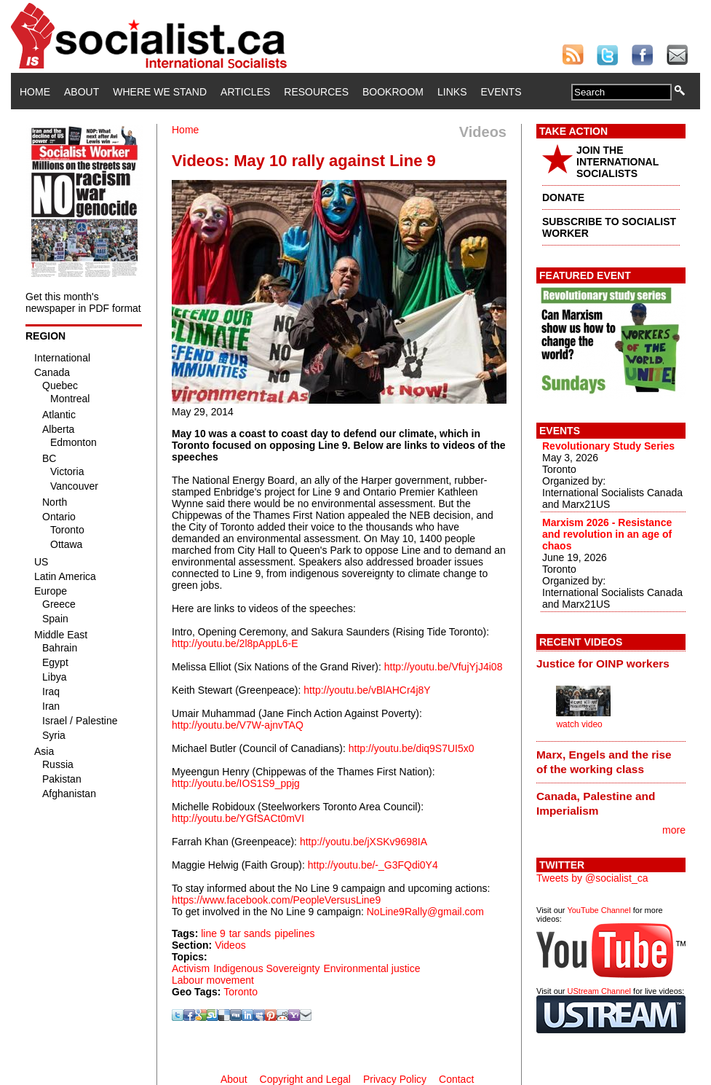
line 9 (213, 933)
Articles (245, 92)
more (674, 830)
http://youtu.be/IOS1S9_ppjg (236, 783)
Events (500, 92)
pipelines (294, 933)
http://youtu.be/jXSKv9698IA (363, 841)
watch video (579, 724)
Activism (191, 968)
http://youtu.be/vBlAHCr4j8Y (366, 690)
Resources (316, 92)
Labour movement (213, 980)
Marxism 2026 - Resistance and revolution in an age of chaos (607, 534)
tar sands (250, 933)
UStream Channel (599, 991)
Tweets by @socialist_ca (592, 878)
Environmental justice (371, 968)
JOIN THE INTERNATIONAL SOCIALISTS (617, 161)
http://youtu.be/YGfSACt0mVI (238, 818)
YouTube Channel (598, 910)
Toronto (240, 992)
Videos (230, 945)
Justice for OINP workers (603, 663)
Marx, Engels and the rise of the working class (604, 761)
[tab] (611, 664)
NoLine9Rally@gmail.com (425, 911)
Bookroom (393, 92)
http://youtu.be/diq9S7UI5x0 (411, 748)
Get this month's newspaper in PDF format (83, 302)
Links (451, 92)
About (81, 92)
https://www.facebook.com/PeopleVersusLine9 (276, 900)
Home (35, 92)
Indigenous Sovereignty (266, 968)
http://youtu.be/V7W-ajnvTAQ (237, 725)
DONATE (563, 197)
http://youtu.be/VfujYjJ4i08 (443, 667)
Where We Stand (160, 92)
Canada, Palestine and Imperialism (595, 803)
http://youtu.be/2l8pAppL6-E (235, 643)
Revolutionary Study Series (608, 446)
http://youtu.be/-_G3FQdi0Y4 (373, 865)
